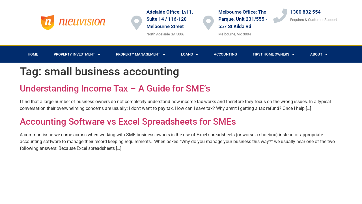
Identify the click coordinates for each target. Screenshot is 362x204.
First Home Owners (273, 54)
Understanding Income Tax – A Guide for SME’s (115, 88)
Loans (189, 54)
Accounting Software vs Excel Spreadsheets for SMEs (128, 121)
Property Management (140, 54)
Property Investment (77, 54)
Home (33, 54)
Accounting (225, 54)
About (318, 54)
